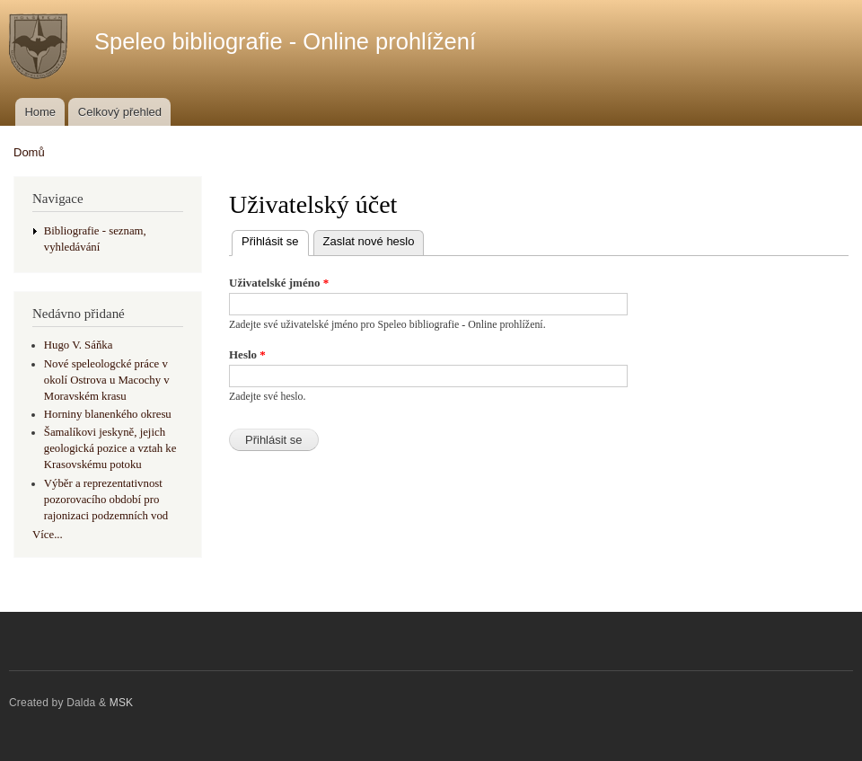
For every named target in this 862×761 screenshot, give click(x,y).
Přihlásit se (275, 239)
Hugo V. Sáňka (78, 345)
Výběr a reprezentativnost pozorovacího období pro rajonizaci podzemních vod (106, 499)
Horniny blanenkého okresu (108, 414)
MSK (122, 702)
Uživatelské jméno (279, 282)
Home (40, 112)
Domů (29, 152)
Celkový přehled (120, 112)
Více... (47, 534)
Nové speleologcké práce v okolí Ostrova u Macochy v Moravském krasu (107, 380)
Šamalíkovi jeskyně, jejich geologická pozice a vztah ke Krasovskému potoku (110, 448)
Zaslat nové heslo (369, 241)
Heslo (247, 354)
